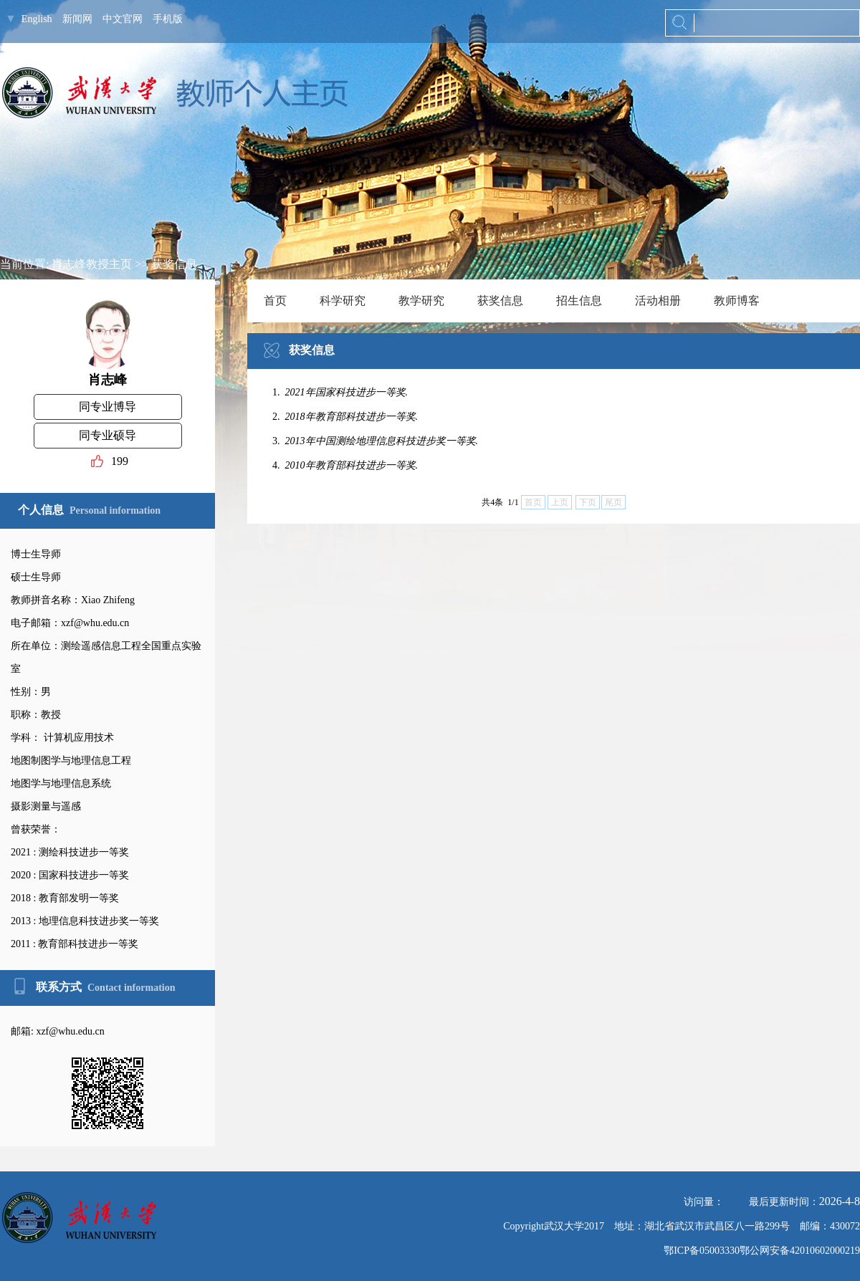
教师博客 (737, 300)
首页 (275, 300)
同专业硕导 (107, 435)
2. (346, 416)
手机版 (168, 19)
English (37, 19)
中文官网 (122, 19)
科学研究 (343, 300)
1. (341, 392)
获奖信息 (174, 264)
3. (376, 441)
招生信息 (579, 300)
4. (346, 465)
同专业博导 (107, 406)
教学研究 (421, 300)
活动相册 (658, 300)
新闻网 (77, 19)
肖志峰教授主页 (92, 264)
